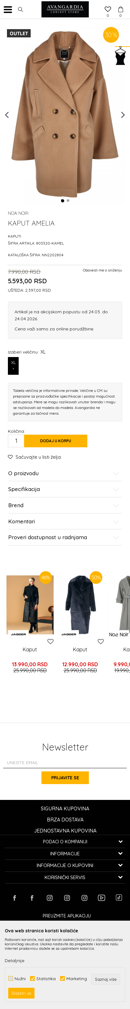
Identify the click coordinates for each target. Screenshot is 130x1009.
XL (13, 366)
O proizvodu (63, 473)
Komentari (63, 522)
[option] (65, 114)
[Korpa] (120, 3)
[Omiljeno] (108, 9)
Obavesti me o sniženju (102, 270)
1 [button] (62, 200)
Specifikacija (63, 489)
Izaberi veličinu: (27, 352)
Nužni (20, 978)
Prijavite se (65, 778)
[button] (20, 9)
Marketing (76, 978)
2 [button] (68, 200)
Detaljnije (14, 960)
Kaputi (14, 236)
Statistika (46, 978)
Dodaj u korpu (55, 440)
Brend (63, 505)
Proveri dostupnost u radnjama (63, 537)
